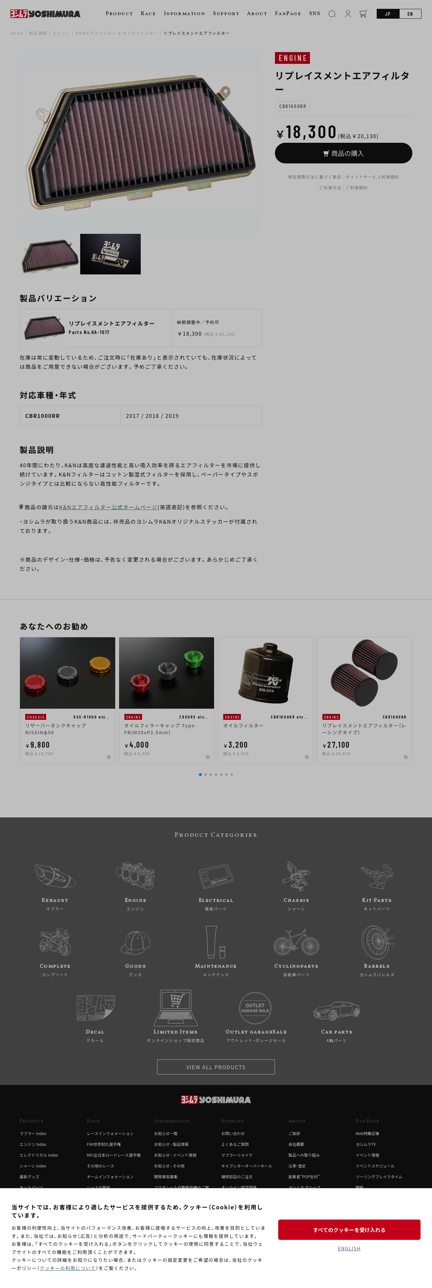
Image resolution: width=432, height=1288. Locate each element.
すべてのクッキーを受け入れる (349, 1230)
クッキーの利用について (68, 1268)
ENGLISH (349, 1248)
